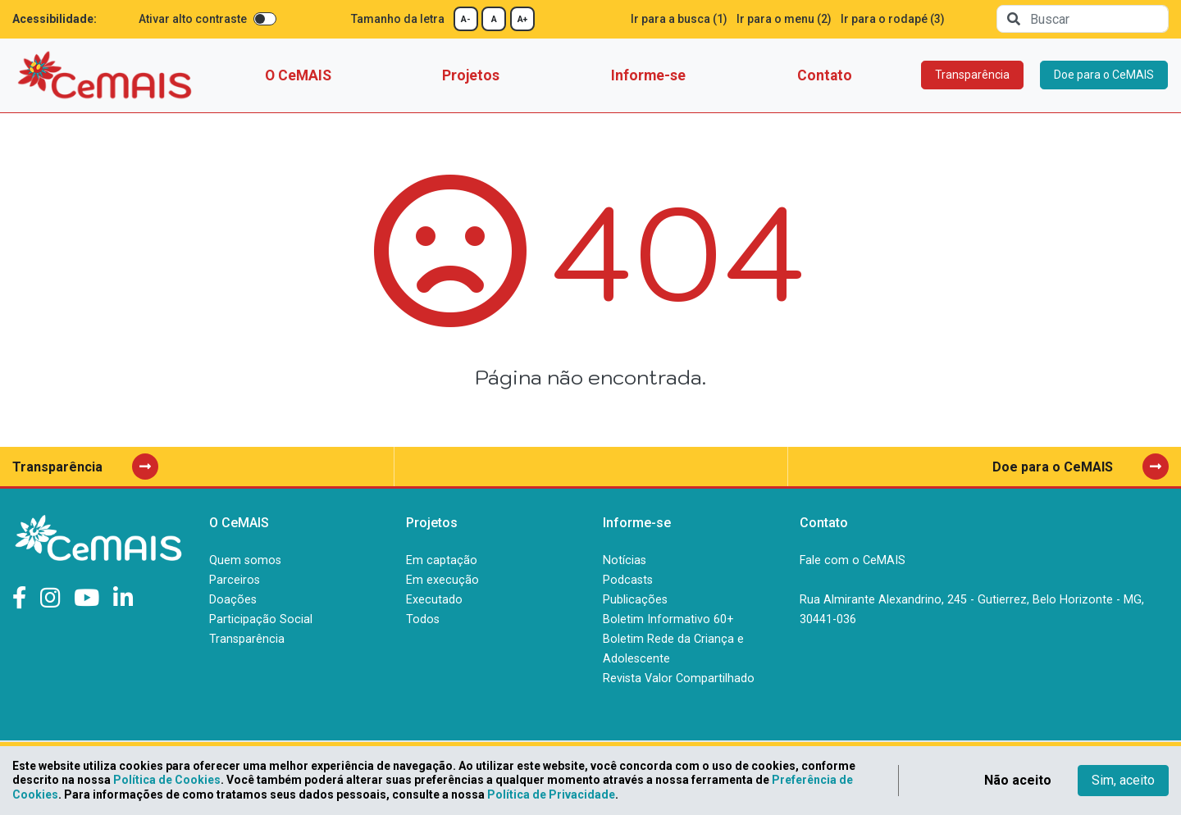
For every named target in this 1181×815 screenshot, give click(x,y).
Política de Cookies (167, 779)
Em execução (442, 580)
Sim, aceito (1123, 780)
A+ (522, 19)
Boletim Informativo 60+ (668, 619)
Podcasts (628, 580)
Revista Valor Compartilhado (679, 678)
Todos (423, 619)
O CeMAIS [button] (298, 75)
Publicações (635, 600)
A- (466, 19)
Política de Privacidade (551, 794)
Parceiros (234, 580)
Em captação (441, 560)
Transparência (972, 74)
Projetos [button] (470, 75)
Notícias (624, 560)
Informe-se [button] (648, 75)
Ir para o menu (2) (784, 18)
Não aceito (1017, 780)
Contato (824, 75)
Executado (434, 600)
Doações (233, 600)
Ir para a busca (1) (679, 18)
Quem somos (245, 560)
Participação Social (260, 619)
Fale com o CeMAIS (852, 560)
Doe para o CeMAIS (1104, 74)
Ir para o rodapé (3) (893, 18)
